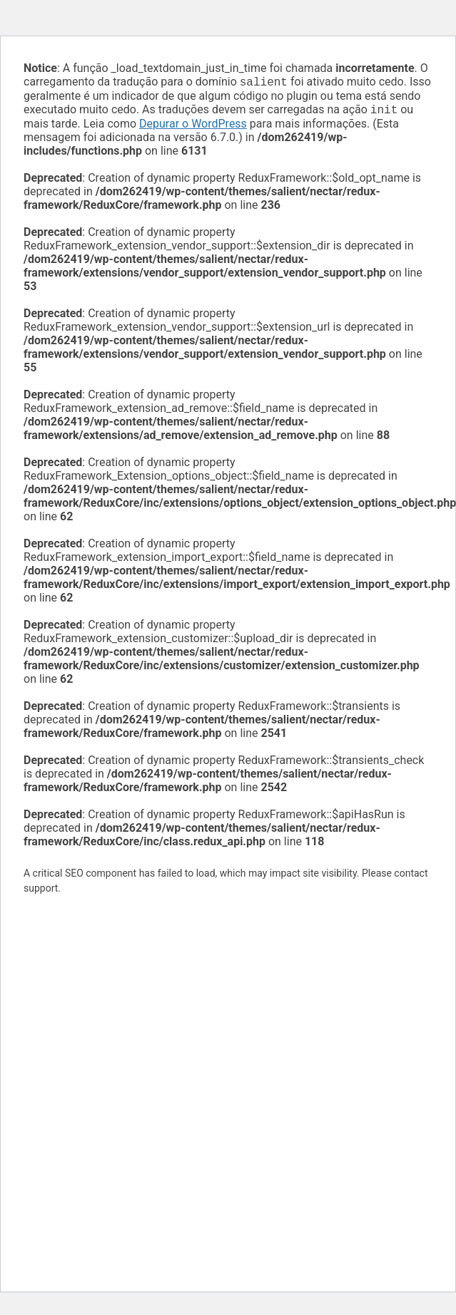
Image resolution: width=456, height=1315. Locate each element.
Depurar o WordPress (193, 126)
